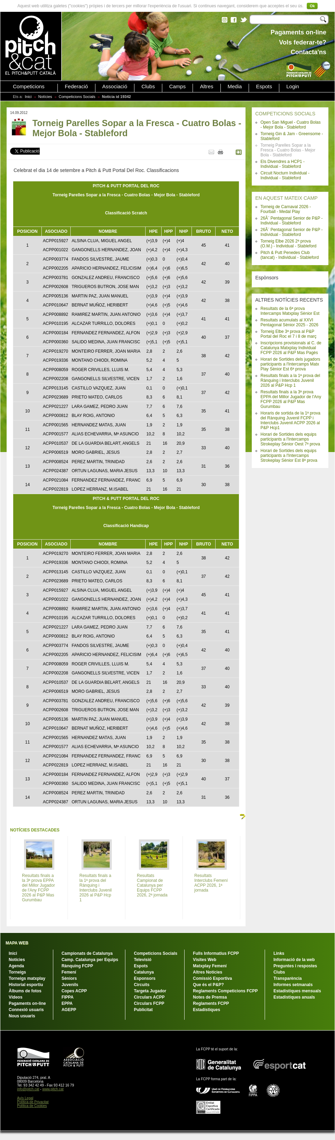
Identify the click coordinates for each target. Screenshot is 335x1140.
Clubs (148, 86)
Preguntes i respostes (295, 965)
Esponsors (144, 978)
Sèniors (69, 978)
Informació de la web (294, 959)
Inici (28, 97)
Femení (69, 972)
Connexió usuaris (26, 1009)
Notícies (45, 97)
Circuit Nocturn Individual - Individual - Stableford (285, 175)
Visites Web (204, 959)
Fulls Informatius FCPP (216, 953)
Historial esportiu (26, 984)
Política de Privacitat (33, 1102)
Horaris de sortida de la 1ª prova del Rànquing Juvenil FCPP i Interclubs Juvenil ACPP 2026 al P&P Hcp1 (290, 420)
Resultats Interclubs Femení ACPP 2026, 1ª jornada (211, 883)
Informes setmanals (293, 984)
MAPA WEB (17, 943)
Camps (177, 86)
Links (278, 953)
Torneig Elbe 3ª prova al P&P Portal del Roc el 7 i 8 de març (288, 334)
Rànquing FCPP (77, 965)
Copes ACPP (74, 991)
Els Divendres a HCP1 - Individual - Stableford (282, 164)
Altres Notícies (207, 972)
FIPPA (67, 997)
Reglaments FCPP (211, 1003)
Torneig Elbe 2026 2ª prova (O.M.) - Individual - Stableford (288, 243)
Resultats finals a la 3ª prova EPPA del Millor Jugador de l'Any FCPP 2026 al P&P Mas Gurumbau (290, 399)
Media (235, 86)
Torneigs (17, 972)
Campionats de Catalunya (87, 953)
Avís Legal (25, 1098)
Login (292, 86)
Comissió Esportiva (212, 978)
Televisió (142, 959)
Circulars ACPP (149, 997)
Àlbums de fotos (25, 991)
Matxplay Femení (210, 965)
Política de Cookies (32, 1106)
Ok (312, 6)
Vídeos (15, 997)
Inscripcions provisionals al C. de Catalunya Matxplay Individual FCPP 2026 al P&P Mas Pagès (290, 348)
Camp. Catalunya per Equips (90, 959)
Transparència (287, 978)
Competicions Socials (77, 97)
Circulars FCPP (149, 1003)
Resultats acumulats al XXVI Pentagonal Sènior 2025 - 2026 (289, 322)
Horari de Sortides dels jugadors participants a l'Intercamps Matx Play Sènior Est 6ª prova (290, 364)
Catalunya (144, 972)
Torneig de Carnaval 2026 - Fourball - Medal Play (285, 209)
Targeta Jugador (150, 991)
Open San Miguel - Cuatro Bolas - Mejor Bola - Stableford (290, 125)
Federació (76, 86)
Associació (114, 86)
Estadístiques (206, 1009)
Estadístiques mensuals (297, 991)
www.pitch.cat (52, 1089)
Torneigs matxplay (27, 978)
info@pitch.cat (28, 1089)
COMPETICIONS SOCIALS (285, 113)
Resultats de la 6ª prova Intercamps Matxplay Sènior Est (289, 311)
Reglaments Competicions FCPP (225, 991)
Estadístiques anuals (294, 997)
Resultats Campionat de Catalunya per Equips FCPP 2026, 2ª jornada (152, 885)
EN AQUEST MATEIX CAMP (286, 198)
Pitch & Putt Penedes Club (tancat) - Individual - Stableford (289, 255)
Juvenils (70, 984)
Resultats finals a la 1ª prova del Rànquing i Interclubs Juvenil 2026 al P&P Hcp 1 (290, 380)
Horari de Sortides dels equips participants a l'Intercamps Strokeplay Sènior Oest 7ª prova (290, 439)
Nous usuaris (22, 1016)
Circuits (141, 984)
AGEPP (69, 1009)
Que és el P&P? (208, 984)
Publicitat (143, 1009)
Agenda (16, 965)
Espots (264, 86)
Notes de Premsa (210, 997)
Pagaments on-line (27, 1003)
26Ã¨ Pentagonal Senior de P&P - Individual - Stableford (291, 220)
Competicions (29, 86)
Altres (206, 86)
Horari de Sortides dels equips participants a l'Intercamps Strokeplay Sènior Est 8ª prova (288, 455)
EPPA (67, 1003)
